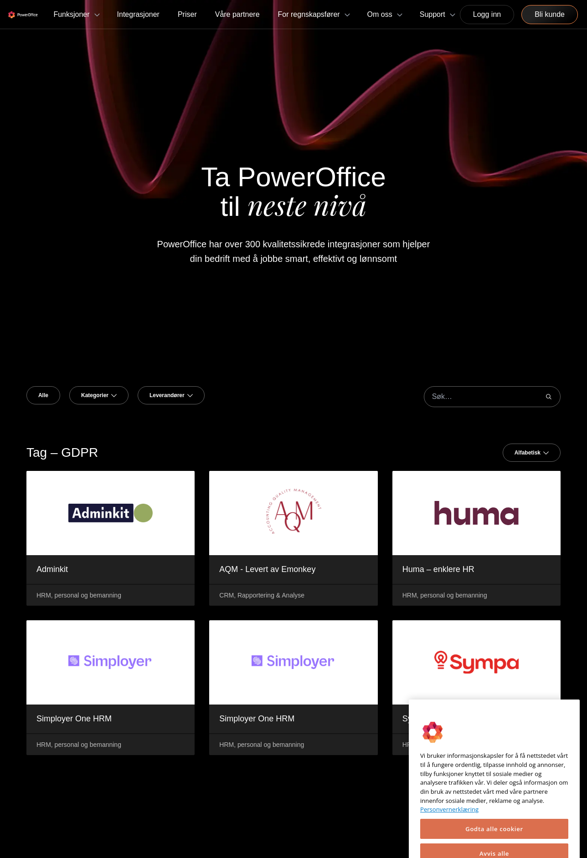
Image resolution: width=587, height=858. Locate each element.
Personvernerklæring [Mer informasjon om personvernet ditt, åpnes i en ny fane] (449, 841)
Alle (43, 395)
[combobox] (99, 395)
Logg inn (487, 14)
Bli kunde (550, 14)
